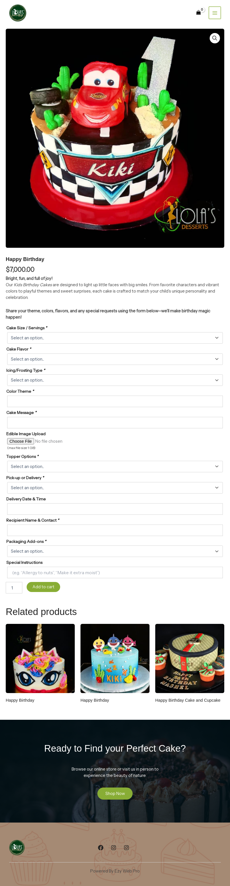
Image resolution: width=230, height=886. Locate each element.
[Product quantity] (14, 587)
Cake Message (21, 412)
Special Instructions (24, 562)
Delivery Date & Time (26, 499)
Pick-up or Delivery (25, 477)
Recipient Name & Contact (32, 520)
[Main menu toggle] (215, 13)
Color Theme (20, 391)
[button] (215, 38)
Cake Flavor (18, 349)
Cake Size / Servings (26, 327)
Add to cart (43, 586)
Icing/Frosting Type (25, 370)
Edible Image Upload (26, 433)
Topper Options (22, 456)
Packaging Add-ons (26, 541)
